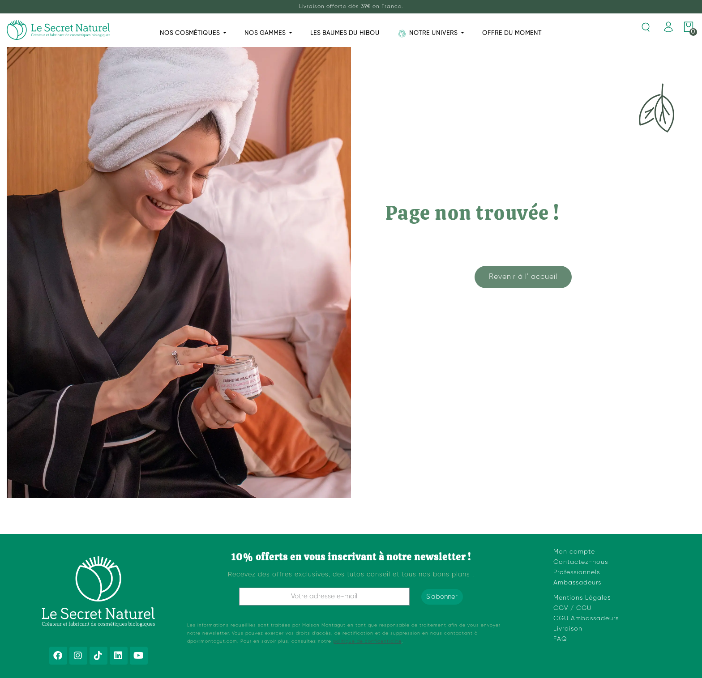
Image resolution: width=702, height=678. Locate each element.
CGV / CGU (572, 608)
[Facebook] (58, 656)
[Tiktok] (98, 656)
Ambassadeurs (577, 583)
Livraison (567, 629)
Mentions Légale (580, 598)
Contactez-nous (580, 562)
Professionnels (576, 572)
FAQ (560, 639)
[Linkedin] (119, 656)
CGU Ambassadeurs (586, 618)
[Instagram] (78, 656)
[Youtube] (139, 656)
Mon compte (574, 552)
